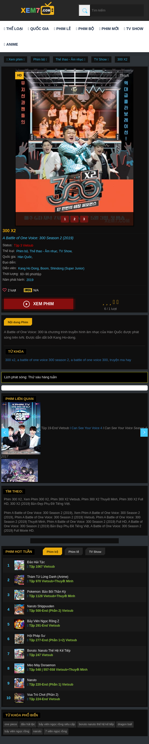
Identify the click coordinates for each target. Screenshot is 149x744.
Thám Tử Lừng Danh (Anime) (47, 577)
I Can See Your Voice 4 (86, 428)
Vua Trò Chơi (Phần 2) (42, 695)
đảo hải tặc (28, 724)
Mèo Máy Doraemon (41, 665)
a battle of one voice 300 (89, 360)
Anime (11, 44)
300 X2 (122, 59)
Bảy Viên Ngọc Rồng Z (43, 621)
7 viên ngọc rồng (56, 731)
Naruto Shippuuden (40, 606)
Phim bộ (85, 29)
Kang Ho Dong (28, 268)
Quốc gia (38, 29)
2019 (29, 280)
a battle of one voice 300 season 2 (43, 360)
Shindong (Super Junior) (67, 268)
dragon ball (125, 724)
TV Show (133, 29)
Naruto (32, 680)
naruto (37, 731)
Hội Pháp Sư (36, 636)
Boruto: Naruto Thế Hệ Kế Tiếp (48, 650)
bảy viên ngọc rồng (17, 731)
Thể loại (13, 29)
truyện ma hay (120, 360)
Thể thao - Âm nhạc (43, 251)
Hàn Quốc (25, 257)
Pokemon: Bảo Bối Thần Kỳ (46, 591)
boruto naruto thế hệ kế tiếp (96, 724)
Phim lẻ (62, 29)
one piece (11, 724)
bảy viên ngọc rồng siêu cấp (57, 724)
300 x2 (10, 360)
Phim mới (108, 29)
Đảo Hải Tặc (36, 562)
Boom (44, 268)
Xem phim (38, 304)
